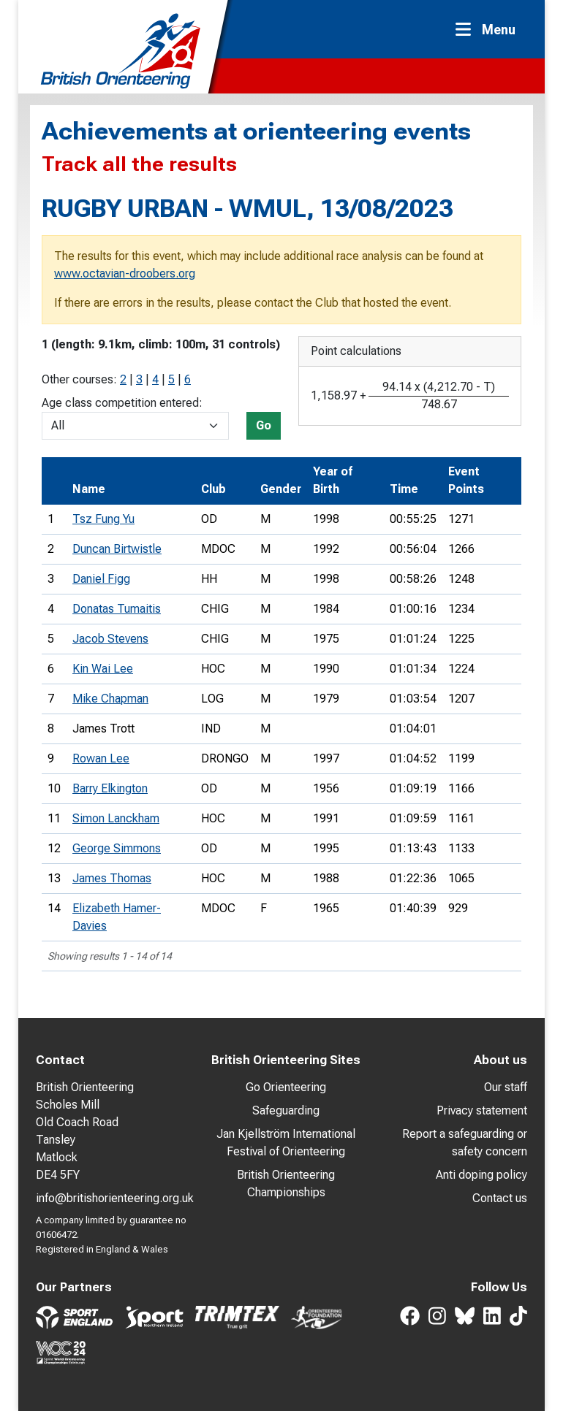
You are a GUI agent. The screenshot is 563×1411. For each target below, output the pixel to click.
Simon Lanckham (115, 818)
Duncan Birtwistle (117, 549)
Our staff (505, 1087)
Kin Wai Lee (102, 669)
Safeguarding (286, 1110)
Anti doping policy (481, 1175)
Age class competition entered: (122, 403)
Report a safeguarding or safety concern (464, 1142)
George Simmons (116, 848)
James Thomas (111, 878)
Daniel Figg (101, 579)
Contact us (499, 1198)
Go (263, 425)
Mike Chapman (110, 699)
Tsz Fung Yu (103, 519)
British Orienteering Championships (286, 1183)
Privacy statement (482, 1110)
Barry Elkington (110, 788)
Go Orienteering (286, 1087)
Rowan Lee (100, 758)
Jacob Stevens (110, 639)
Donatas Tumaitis (116, 609)
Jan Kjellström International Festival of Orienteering (285, 1142)
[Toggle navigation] (490, 29)
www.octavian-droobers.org (124, 273)
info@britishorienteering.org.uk (115, 1198)
